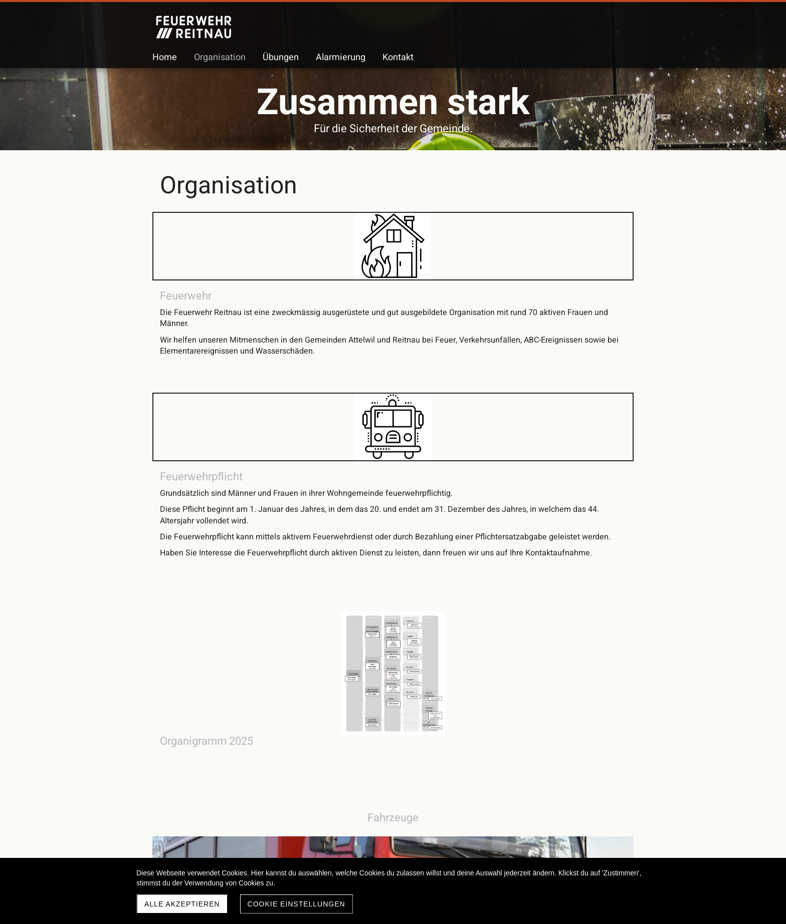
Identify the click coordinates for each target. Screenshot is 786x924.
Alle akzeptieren (182, 904)
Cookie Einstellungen (296, 904)
